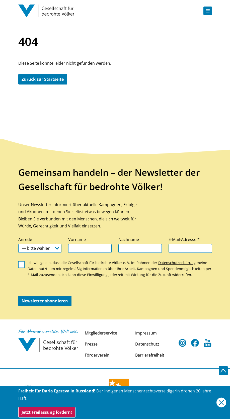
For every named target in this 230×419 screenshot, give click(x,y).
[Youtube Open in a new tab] (208, 343)
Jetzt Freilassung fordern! (47, 412)
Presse (91, 344)
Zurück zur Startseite (43, 79)
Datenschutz (147, 344)
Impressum (146, 333)
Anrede (25, 239)
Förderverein (97, 355)
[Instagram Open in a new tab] (183, 343)
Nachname (128, 239)
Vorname (77, 239)
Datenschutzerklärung (177, 262)
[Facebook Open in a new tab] (195, 343)
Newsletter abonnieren (45, 301)
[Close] (221, 402)
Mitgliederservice (101, 333)
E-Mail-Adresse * (184, 239)
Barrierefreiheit (149, 355)
